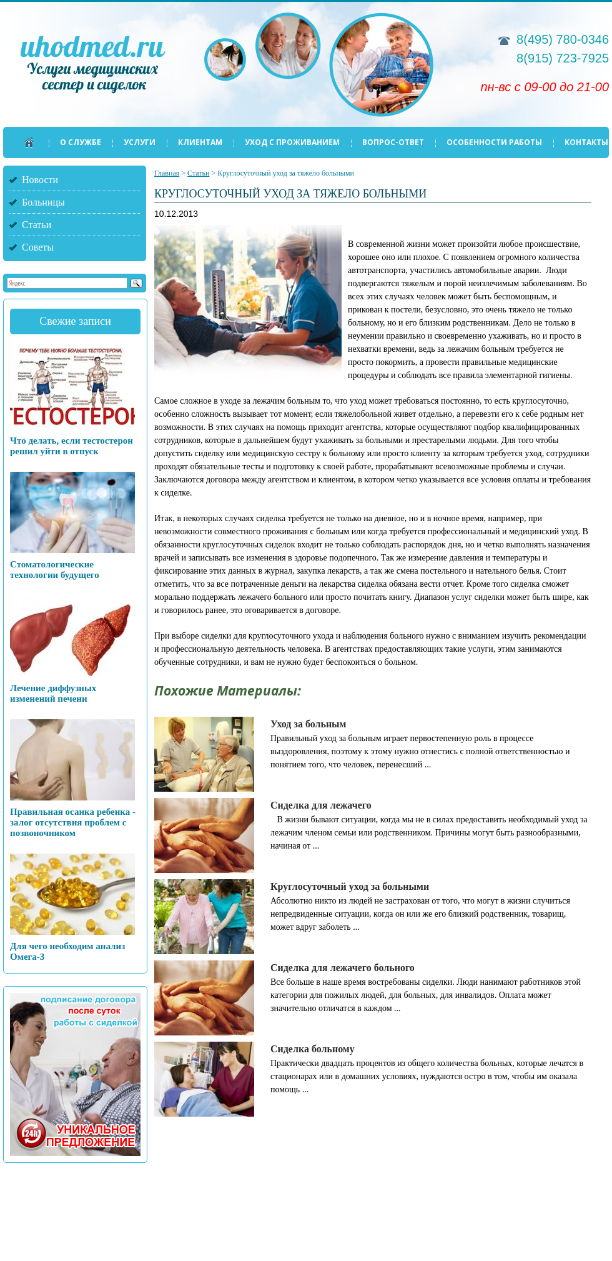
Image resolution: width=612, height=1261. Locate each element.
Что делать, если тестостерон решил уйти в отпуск (71, 446)
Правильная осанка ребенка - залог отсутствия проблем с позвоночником (73, 822)
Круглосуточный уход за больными (349, 886)
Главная (166, 173)
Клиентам (200, 142)
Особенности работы (494, 142)
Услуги (139, 142)
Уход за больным (308, 724)
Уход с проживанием (292, 142)
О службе (80, 142)
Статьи (36, 224)
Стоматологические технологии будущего (54, 569)
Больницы (43, 202)
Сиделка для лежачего (321, 805)
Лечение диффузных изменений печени (53, 693)
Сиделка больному (312, 1049)
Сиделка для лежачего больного (342, 967)
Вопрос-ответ (393, 142)
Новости (40, 179)
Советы (38, 247)
